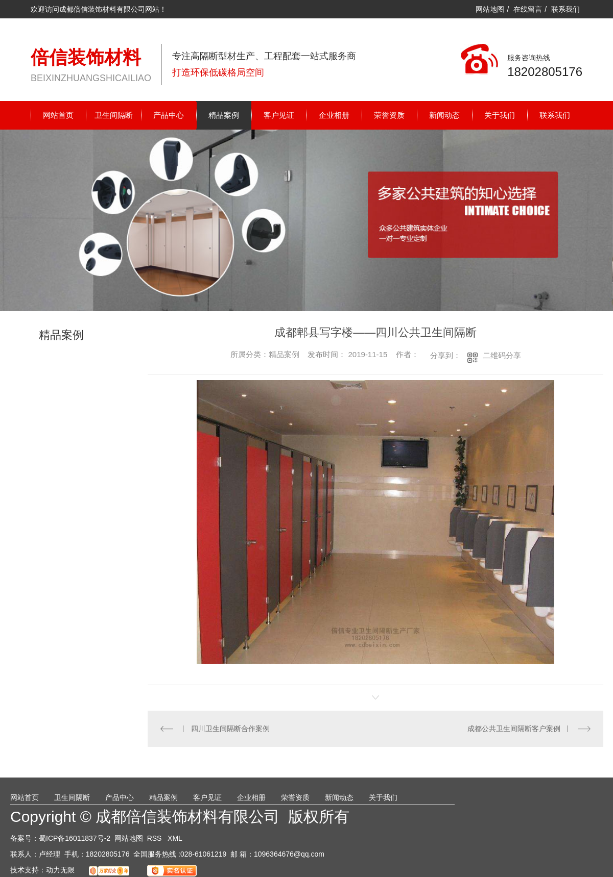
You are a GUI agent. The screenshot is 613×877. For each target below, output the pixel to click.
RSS (155, 838)
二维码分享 (502, 355)
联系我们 (565, 9)
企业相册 (334, 115)
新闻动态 (444, 115)
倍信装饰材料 (86, 57)
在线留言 (527, 9)
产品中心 (168, 115)
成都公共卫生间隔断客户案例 (513, 728)
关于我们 (499, 115)
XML (175, 838)
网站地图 (490, 9)
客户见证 (279, 115)
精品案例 (223, 115)
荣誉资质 (389, 115)
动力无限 (60, 870)
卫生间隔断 (114, 115)
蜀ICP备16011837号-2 (74, 838)
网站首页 (58, 115)
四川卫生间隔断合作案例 (230, 728)
